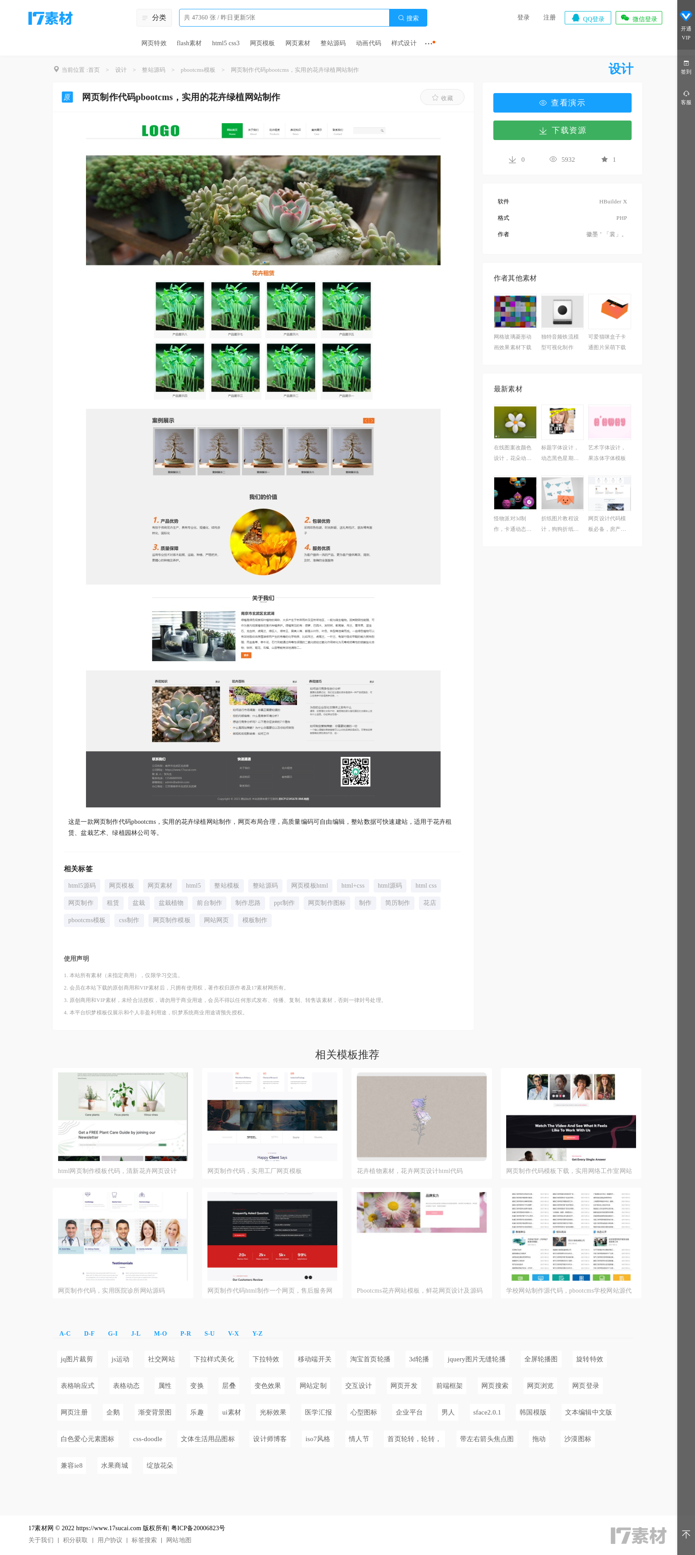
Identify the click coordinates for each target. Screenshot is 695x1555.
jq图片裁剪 (77, 1359)
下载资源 (562, 130)
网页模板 (262, 43)
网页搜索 (494, 1385)
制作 (365, 903)
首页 (94, 69)
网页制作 (81, 903)
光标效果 (273, 1412)
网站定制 (313, 1385)
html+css (352, 885)
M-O (160, 1333)
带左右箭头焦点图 (487, 1438)
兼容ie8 (71, 1465)
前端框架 (449, 1385)
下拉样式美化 (214, 1359)
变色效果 (267, 1385)
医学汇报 (318, 1412)
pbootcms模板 (198, 69)
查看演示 (562, 102)
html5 (193, 885)
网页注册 (74, 1412)
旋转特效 (589, 1359)
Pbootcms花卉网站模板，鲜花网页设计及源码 (420, 1290)
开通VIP (686, 26)
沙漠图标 (577, 1438)
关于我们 (41, 1540)
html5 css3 (225, 43)
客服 (686, 97)
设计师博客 (270, 1438)
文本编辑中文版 (588, 1412)
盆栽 (139, 903)
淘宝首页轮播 (370, 1359)
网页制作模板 (172, 920)
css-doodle (147, 1438)
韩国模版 (533, 1412)
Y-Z (257, 1333)
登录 (523, 17)
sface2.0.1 (487, 1412)
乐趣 (196, 1412)
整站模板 (226, 885)
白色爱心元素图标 (88, 1438)
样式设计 (404, 43)
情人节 (359, 1438)
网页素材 (298, 43)
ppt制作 (284, 903)
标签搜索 (144, 1540)
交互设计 (358, 1385)
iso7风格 (317, 1438)
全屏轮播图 (541, 1359)
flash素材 (189, 43)
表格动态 (126, 1385)
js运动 (121, 1359)
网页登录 (585, 1385)
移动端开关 (315, 1359)
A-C (64, 1333)
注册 (549, 17)
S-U (209, 1333)
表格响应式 (77, 1385)
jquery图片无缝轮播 (477, 1359)
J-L (136, 1333)
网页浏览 (540, 1385)
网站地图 (178, 1540)
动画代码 (368, 43)
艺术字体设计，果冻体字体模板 (607, 452)
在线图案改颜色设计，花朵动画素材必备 (512, 454)
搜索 (408, 18)
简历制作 (397, 903)
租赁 (113, 903)
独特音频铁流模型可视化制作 (560, 342)
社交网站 (161, 1359)
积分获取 (75, 1540)
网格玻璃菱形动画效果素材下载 (512, 342)
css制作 (129, 920)
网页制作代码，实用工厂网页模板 (254, 1171)
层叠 (228, 1385)
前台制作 (209, 903)
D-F (89, 1333)
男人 (448, 1412)
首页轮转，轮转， (414, 1438)
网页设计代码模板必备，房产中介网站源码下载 (607, 524)
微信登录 (638, 18)
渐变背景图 (155, 1412)
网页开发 (404, 1385)
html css (426, 885)
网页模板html (309, 885)
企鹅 (113, 1412)
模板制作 (255, 920)
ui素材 (231, 1412)
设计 (121, 69)
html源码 (390, 885)
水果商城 (114, 1465)
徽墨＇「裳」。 (606, 234)
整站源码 (333, 43)
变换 (196, 1385)
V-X (233, 1333)
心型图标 (364, 1412)
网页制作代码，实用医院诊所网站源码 (111, 1290)
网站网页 (216, 920)
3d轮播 (419, 1359)
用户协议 (110, 1540)
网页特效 (154, 43)
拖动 (539, 1438)
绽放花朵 (160, 1465)
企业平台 (409, 1412)
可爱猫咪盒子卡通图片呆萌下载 (607, 342)
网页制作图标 (327, 903)
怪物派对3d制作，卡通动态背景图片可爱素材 (512, 524)
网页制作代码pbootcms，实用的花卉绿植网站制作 (295, 69)
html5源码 (82, 885)
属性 (165, 1385)
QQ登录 (588, 18)
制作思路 (248, 903)
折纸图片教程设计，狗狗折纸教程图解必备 (560, 524)
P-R (185, 1333)
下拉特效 (266, 1359)
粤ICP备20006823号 (198, 1528)
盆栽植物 (171, 903)
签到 (686, 66)
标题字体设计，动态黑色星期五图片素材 (560, 454)
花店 (429, 903)
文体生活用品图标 (208, 1438)
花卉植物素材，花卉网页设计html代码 (410, 1171)
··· (429, 43)
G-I (113, 1333)
